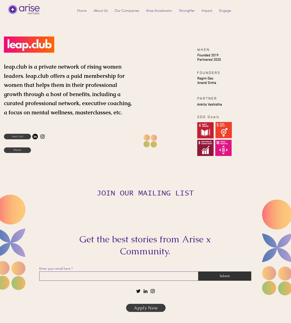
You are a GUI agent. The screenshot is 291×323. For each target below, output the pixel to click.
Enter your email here (54, 268)
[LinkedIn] (35, 136)
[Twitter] (138, 291)
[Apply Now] (146, 308)
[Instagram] (42, 136)
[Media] (17, 150)
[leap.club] (17, 136)
